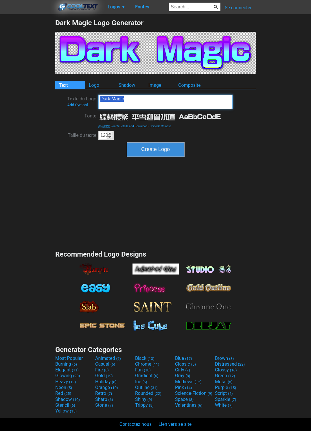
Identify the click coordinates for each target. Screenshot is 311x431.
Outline (146, 387)
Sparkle (225, 399)
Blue (183, 358)
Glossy (226, 370)
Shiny (143, 399)
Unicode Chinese (160, 126)
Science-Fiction (193, 393)
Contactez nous (135, 424)
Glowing (67, 375)
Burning (66, 364)
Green (225, 375)
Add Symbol (77, 105)
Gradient (146, 375)
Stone (104, 405)
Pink (183, 387)
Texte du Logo (81, 101)
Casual (105, 364)
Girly (182, 370)
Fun (143, 370)
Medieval (188, 381)
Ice (141, 381)
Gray (182, 375)
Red (63, 393)
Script (224, 393)
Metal (224, 381)
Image (154, 85)
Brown (224, 358)
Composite (189, 85)
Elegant (67, 370)
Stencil (65, 405)
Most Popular (69, 358)
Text (63, 85)
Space (184, 399)
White (224, 405)
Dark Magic (165, 102)
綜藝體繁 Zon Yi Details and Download (123, 126)
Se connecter (238, 7)
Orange (106, 387)
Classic (185, 364)
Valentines (189, 405)
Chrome (147, 364)
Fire (102, 370)
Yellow (66, 411)
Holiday (106, 381)
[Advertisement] (27, 105)
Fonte (90, 116)
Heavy (65, 381)
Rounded (148, 393)
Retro (103, 393)
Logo (94, 85)
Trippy (144, 405)
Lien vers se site (175, 424)
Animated (108, 358)
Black (144, 358)
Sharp (104, 399)
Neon (63, 387)
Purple (225, 387)
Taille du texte (82, 135)
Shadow (127, 85)
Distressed (230, 364)
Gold (104, 375)
